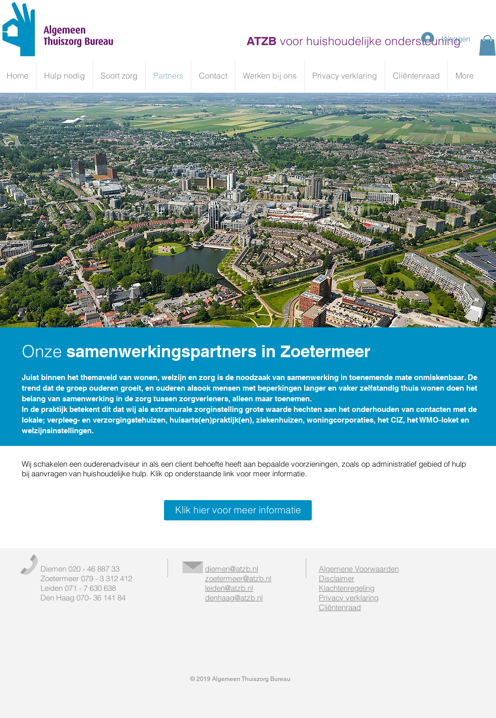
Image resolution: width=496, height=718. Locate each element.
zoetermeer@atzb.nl (238, 578)
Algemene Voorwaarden (359, 569)
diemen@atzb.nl (231, 569)
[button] (487, 45)
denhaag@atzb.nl (234, 597)
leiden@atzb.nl (229, 588)
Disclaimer (336, 578)
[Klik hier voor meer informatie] (238, 510)
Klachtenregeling (347, 588)
